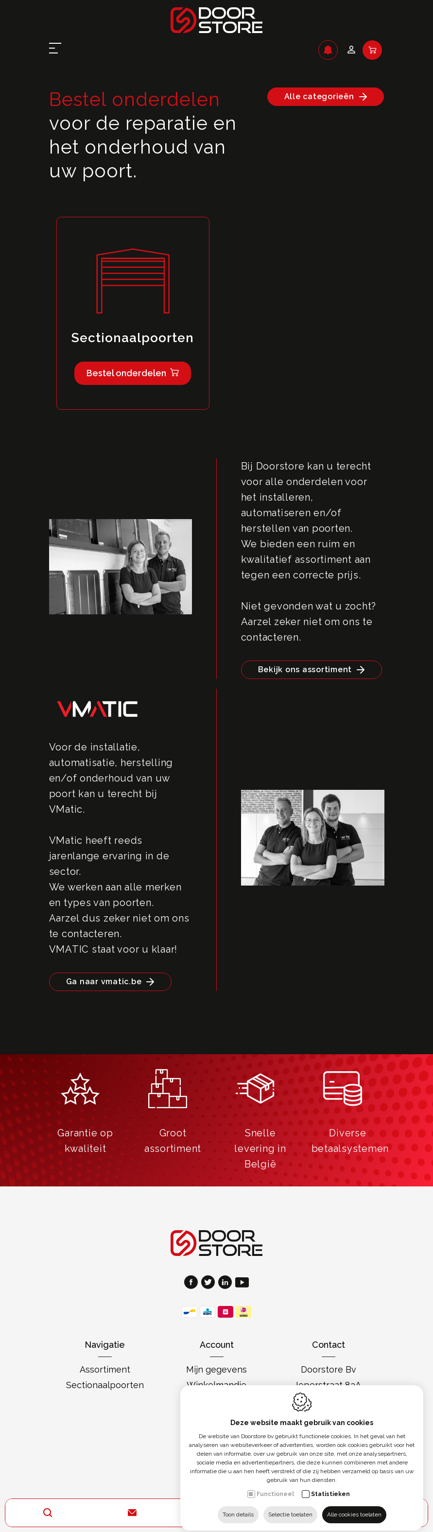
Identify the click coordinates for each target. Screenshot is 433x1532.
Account (217, 1345)
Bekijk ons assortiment (305, 669)
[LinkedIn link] (226, 1283)
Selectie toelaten (290, 1506)
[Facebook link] (192, 1283)
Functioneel (275, 1485)
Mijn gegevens (216, 1369)
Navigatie (105, 1345)
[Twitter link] (209, 1283)
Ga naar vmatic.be (104, 981)
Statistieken (330, 1485)
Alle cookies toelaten (354, 1506)
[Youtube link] (242, 1283)
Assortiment (105, 1369)
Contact (328, 1345)
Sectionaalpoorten (105, 1385)
